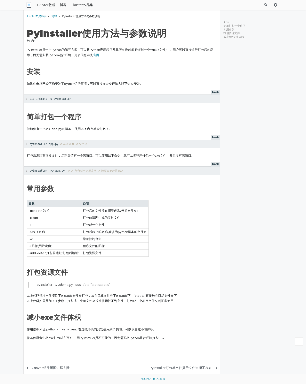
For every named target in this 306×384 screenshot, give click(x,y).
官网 (190, 55)
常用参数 (228, 29)
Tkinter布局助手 (83, 16)
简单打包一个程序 (234, 25)
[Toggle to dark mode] (275, 5)
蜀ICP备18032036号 (153, 378)
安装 (226, 22)
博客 (96, 5)
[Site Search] (248, 5)
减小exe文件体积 (233, 36)
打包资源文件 (231, 33)
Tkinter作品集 (115, 5)
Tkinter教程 (79, 5)
